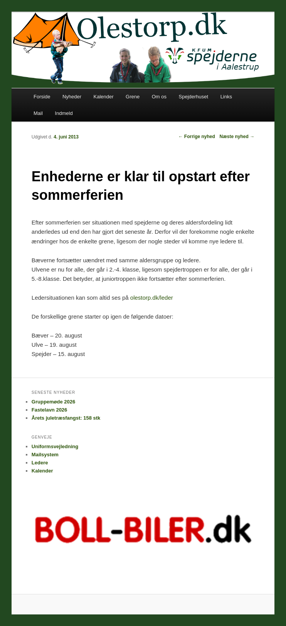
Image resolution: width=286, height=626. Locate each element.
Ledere (40, 463)
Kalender (104, 97)
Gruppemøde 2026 (53, 402)
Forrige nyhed (196, 136)
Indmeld (63, 113)
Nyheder (71, 97)
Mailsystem (45, 454)
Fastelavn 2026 (49, 410)
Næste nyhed (236, 136)
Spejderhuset (194, 97)
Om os (159, 97)
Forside (42, 97)
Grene (133, 97)
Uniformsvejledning (55, 446)
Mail (38, 113)
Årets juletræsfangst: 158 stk (66, 418)
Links (226, 97)
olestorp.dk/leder (151, 297)
